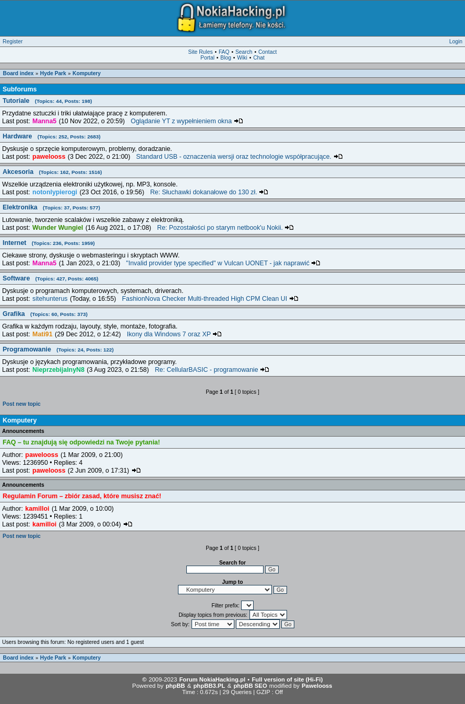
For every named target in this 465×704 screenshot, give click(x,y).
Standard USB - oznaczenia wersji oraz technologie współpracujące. (239, 156)
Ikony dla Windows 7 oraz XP (174, 334)
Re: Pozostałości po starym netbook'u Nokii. (225, 227)
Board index (18, 73)
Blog (225, 58)
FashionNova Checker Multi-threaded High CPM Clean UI (210, 298)
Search (244, 52)
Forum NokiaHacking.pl (212, 679)
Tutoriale (47, 100)
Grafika (45, 314)
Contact (267, 52)
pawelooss (48, 156)
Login (455, 41)
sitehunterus (49, 298)
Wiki (242, 58)
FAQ (224, 52)
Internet (48, 243)
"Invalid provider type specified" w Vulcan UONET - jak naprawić (223, 263)
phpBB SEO (250, 686)
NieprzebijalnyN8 (58, 369)
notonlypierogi (54, 192)
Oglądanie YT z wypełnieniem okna (187, 121)
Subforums (20, 89)
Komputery (87, 73)
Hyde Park (53, 73)
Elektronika (51, 207)
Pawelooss (317, 686)
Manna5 (44, 121)
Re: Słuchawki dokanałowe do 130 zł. (209, 192)
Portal (207, 58)
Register (12, 41)
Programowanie (58, 349)
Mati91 (42, 334)
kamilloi (37, 508)
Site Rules (200, 52)
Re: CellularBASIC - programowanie (212, 369)
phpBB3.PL (209, 686)
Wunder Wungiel (57, 227)
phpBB (175, 686)
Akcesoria (52, 171)
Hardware (51, 136)
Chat (259, 58)
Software (50, 278)
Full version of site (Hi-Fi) (287, 679)
